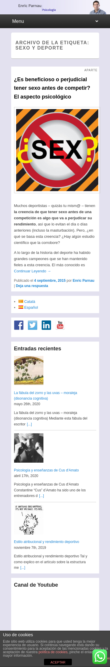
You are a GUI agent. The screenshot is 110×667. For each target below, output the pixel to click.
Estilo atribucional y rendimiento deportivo (46, 542)
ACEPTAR (57, 662)
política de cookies (52, 652)
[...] (29, 424)
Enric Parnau (83, 281)
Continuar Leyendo (32, 271)
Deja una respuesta (32, 286)
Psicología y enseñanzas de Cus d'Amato (46, 470)
